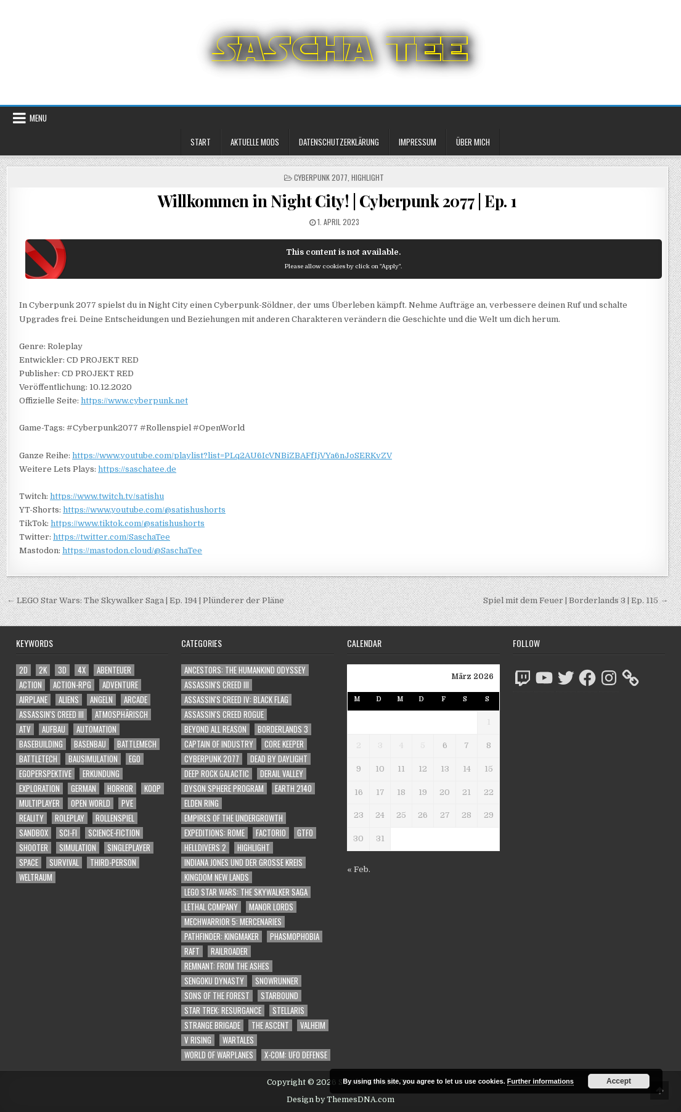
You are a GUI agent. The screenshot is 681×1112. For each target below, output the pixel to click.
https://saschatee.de (137, 469)
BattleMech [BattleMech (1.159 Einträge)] (137, 744)
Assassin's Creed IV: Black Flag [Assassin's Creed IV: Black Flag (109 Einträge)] (236, 700)
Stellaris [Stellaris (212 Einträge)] (288, 1010)
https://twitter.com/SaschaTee (111, 537)
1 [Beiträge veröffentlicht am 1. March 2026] (489, 722)
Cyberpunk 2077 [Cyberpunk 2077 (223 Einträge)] (211, 759)
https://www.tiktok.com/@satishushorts (128, 523)
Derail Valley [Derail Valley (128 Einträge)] (281, 774)
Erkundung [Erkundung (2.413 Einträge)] (101, 774)
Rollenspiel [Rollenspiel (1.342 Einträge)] (115, 818)
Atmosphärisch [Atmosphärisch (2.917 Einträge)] (121, 714)
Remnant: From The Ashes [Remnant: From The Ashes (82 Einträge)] (226, 966)
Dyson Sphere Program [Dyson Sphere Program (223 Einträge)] (224, 788)
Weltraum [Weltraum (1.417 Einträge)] (35, 877)
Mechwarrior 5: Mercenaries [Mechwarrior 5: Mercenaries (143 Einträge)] (233, 922)
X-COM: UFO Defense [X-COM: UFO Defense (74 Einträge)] (295, 1055)
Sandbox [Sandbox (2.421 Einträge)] (33, 833)
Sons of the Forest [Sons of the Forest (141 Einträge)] (217, 996)
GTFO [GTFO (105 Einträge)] (305, 833)
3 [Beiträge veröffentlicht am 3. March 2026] (380, 745)
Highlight (367, 177)
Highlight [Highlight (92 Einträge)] (253, 848)
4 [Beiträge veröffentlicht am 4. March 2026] (401, 745)
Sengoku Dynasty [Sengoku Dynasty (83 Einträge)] (214, 981)
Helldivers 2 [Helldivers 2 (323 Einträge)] (205, 848)
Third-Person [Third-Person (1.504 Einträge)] (113, 862)
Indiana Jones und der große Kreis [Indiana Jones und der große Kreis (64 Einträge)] (243, 862)
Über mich (473, 142)
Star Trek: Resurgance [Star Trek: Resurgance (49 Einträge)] (222, 1010)
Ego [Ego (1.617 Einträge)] (135, 759)
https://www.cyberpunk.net (134, 400)
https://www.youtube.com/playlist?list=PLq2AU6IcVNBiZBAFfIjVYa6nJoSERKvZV (232, 455)
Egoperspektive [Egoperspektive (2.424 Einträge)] (45, 774)
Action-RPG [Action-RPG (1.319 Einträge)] (72, 685)
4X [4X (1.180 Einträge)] (82, 670)
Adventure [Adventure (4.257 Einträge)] (120, 685)
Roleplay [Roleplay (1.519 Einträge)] (69, 818)
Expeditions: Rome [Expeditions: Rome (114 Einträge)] (214, 833)
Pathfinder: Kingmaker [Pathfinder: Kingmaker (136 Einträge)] (221, 936)
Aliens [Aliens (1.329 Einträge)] (69, 700)
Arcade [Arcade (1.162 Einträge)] (135, 700)
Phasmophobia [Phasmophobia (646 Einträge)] (294, 936)
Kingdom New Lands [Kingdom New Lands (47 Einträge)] (216, 877)
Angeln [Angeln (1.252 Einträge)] (101, 700)
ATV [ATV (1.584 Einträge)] (25, 729)
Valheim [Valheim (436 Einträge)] (312, 1025)
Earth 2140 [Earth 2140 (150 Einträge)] (293, 788)
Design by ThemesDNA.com (340, 1099)
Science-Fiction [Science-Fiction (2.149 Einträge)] (114, 833)
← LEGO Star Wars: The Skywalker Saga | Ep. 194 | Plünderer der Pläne (145, 600)
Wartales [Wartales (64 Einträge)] (238, 1040)
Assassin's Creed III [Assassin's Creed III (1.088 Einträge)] (51, 714)
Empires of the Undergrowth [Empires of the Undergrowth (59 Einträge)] (233, 818)
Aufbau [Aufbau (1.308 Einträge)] (53, 729)
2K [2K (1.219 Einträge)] (43, 670)
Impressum (417, 142)
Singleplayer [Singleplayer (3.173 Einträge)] (128, 848)
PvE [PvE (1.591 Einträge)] (127, 803)
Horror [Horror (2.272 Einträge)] (120, 788)
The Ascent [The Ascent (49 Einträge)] (270, 1025)
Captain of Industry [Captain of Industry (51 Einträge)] (218, 744)
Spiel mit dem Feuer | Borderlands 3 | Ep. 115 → (575, 600)
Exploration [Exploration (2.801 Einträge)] (39, 788)
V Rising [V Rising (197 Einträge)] (197, 1040)
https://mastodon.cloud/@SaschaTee (132, 550)
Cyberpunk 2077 (321, 177)
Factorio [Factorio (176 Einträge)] (271, 833)
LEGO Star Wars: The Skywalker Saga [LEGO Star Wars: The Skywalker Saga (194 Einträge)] (246, 892)
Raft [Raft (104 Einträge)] (192, 951)
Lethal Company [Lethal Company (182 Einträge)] (211, 907)
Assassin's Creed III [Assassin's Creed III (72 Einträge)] (216, 685)
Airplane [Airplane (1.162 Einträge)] (33, 700)
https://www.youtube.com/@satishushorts (144, 509)
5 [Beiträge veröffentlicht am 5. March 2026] (422, 745)
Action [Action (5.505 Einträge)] (30, 685)
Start (200, 142)
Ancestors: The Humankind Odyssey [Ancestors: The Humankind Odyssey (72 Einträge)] (245, 670)
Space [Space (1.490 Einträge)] (28, 862)
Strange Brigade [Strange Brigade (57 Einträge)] (212, 1025)
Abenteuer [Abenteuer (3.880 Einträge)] (114, 670)
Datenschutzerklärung (339, 142)
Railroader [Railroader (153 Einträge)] (229, 951)
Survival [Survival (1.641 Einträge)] (64, 862)
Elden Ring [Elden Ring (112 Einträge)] (201, 803)
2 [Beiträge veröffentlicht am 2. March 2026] (358, 745)
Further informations (540, 1081)
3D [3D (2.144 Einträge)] (62, 670)
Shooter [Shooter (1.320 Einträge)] (33, 848)
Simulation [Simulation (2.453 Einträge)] (77, 848)
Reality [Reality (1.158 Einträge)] (31, 818)
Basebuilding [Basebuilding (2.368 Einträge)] (41, 744)
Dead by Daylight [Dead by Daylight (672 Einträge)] (279, 759)
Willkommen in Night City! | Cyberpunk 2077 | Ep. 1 (337, 201)
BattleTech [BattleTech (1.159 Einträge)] (38, 759)
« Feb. (358, 869)
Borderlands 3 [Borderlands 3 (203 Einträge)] (283, 729)
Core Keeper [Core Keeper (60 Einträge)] (284, 744)
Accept (618, 1081)
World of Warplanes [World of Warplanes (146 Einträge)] (218, 1055)
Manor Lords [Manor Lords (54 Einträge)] (271, 907)
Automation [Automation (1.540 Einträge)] (96, 729)
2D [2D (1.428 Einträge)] (23, 670)
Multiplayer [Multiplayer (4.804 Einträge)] (39, 803)
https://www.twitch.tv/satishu (107, 496)
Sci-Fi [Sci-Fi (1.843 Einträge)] (68, 833)
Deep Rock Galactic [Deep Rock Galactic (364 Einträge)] (216, 774)
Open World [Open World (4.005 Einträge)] (90, 803)
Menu (38, 118)
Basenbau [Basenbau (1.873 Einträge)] (90, 744)
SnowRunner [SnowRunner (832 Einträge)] (276, 981)
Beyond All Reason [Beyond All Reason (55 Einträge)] (215, 729)
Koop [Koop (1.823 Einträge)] (152, 788)
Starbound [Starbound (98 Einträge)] (279, 996)
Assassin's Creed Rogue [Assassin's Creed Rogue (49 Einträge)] (224, 714)
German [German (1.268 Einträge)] (83, 788)
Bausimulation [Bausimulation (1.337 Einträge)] (93, 759)
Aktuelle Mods (254, 142)
